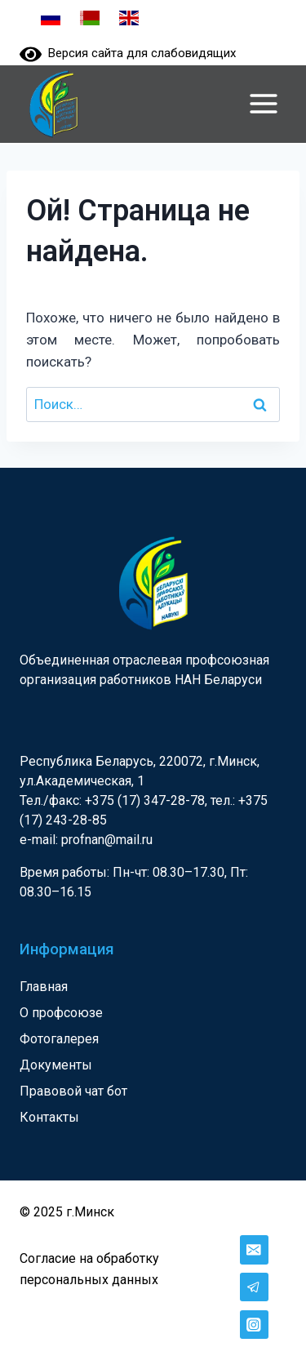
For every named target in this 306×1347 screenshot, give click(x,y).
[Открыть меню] (263, 103)
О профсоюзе (61, 1012)
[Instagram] (254, 1324)
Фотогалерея (59, 1039)
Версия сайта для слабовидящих (128, 53)
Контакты (49, 1117)
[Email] (254, 1249)
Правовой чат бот (73, 1091)
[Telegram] (254, 1287)
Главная (44, 986)
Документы (56, 1065)
